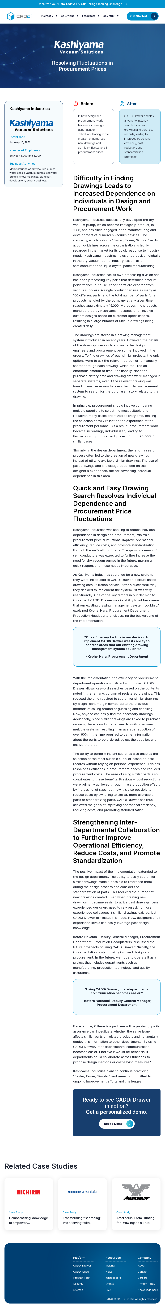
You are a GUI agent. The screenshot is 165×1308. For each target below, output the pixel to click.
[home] (20, 16)
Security (78, 1283)
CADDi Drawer (82, 1265)
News (109, 1271)
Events (110, 1283)
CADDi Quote (81, 1271)
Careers (142, 1277)
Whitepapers (113, 1277)
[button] (50, 15)
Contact (142, 1271)
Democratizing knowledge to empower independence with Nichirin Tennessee (28, 1220)
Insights (110, 1265)
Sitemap (78, 1290)
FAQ (108, 1290)
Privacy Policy (146, 1283)
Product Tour (81, 1277)
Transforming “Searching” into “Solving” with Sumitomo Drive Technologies (82, 1220)
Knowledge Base (148, 1290)
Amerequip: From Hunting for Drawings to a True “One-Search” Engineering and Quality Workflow (136, 1220)
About (141, 1265)
